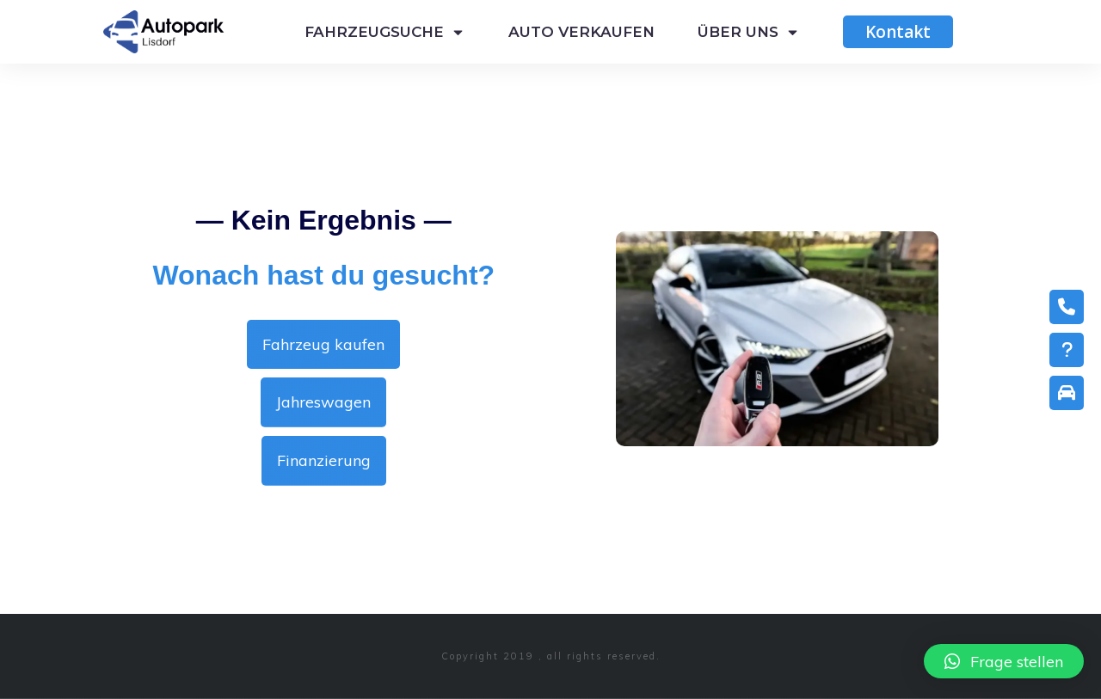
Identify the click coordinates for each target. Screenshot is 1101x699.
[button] (1004, 661)
